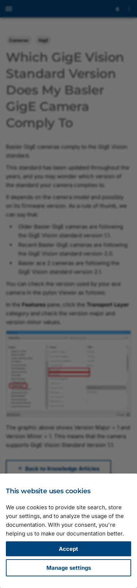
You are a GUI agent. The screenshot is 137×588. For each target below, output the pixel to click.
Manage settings (68, 567)
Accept (68, 548)
